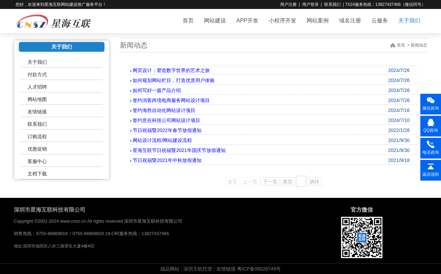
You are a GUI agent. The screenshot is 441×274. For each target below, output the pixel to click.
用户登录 (310, 4)
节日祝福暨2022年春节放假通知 (167, 130)
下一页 (270, 181)
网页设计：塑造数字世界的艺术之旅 (171, 70)
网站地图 (37, 99)
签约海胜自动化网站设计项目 (164, 110)
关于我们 (409, 20)
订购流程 (37, 136)
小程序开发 (282, 20)
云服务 (379, 20)
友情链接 (37, 111)
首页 (188, 20)
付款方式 (37, 74)
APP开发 (247, 20)
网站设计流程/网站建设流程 (162, 140)
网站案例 (318, 20)
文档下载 (37, 173)
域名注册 (350, 20)
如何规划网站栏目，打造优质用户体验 (174, 80)
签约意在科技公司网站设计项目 (166, 120)
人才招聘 (37, 87)
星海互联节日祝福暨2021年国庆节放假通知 (179, 150)
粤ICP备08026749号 (259, 269)
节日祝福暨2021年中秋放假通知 (167, 160)
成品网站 (170, 269)
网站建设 (215, 20)
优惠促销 (37, 149)
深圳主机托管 (197, 269)
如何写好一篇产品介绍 (157, 90)
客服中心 (37, 161)
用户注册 (288, 4)
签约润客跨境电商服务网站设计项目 (171, 100)
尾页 (288, 181)
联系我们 (332, 4)
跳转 (314, 181)
